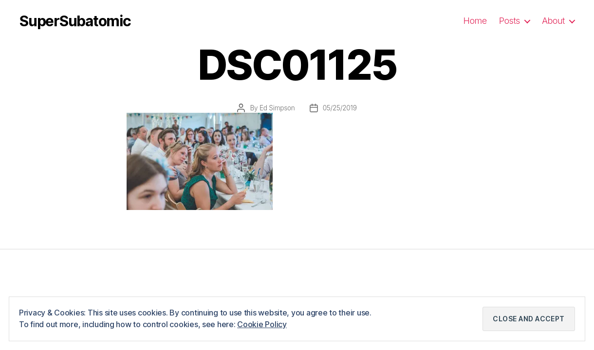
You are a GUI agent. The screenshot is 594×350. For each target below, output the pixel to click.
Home (475, 21)
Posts (509, 21)
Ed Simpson (277, 108)
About (553, 21)
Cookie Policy (262, 324)
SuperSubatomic (75, 21)
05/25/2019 (340, 108)
